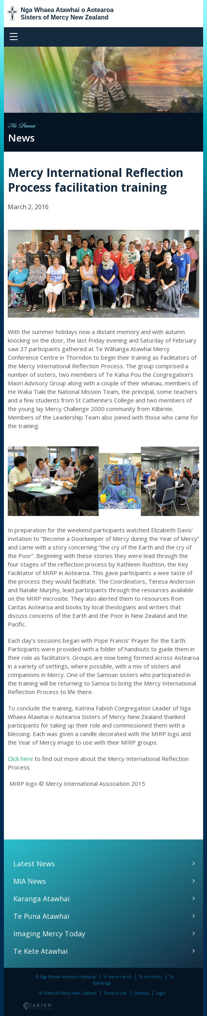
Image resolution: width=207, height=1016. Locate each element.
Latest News (34, 863)
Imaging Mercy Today (49, 933)
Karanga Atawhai (41, 898)
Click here (20, 758)
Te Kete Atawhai (40, 951)
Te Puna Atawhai (41, 916)
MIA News (29, 881)
